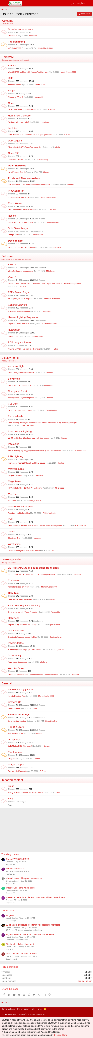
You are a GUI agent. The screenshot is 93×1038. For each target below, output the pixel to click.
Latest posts (8, 910)
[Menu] (4, 3)
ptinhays (43, 662)
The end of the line (15, 733)
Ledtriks (12, 128)
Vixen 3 (12, 277)
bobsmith (57, 247)
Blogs (11, 786)
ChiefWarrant (37, 336)
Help (33, 1009)
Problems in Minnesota (17, 771)
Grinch (11, 103)
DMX (10, 78)
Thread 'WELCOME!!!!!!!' (17, 859)
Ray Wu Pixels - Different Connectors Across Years (29, 185)
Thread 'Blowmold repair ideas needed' (24, 878)
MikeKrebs (50, 271)
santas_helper (85, 981)
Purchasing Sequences (17, 662)
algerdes (37, 538)
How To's (13, 593)
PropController (16, 190)
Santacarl (39, 475)
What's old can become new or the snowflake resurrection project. (35, 525)
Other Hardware (17, 165)
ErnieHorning (42, 160)
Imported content (12, 780)
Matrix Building (16, 469)
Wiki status (12, 36)
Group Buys (14, 739)
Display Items (10, 357)
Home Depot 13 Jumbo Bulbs (20, 385)
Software (7, 256)
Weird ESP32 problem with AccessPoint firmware (28, 72)
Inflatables (13, 444)
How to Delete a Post (16, 696)
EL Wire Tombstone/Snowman (20, 410)
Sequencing (14, 655)
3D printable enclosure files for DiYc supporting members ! (32, 574)
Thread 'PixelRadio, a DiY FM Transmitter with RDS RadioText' (35, 897)
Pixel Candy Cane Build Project (21, 373)
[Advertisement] (47, 828)
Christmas (13, 580)
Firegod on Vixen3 (15, 97)
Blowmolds (14, 378)
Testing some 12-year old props (21, 398)
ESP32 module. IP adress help (20, 222)
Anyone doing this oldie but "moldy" (22, 624)
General (6, 683)
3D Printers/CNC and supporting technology (33, 568)
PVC (10, 519)
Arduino (12, 65)
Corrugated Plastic (18, 391)
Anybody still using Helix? (18, 122)
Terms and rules (8, 1009)
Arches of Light (16, 366)
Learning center (11, 559)
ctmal (35, 708)
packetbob (48, 385)
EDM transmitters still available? (21, 210)
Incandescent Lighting (20, 431)
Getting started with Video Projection (23, 612)
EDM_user (52, 210)
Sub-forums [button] (40, 219)
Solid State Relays (18, 228)
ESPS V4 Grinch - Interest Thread (22, 110)
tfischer (46, 172)
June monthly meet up (17, 721)
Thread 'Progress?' (15, 868)
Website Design (16, 668)
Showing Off (14, 702)
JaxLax (47, 746)
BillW (52, 599)
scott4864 (78, 574)
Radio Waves (15, 203)
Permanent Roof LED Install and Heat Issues (26, 463)
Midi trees (12, 500)
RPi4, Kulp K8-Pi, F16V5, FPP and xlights (25, 488)
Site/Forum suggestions (21, 689)
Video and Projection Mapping (24, 605)
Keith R (67, 135)
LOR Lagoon (15, 140)
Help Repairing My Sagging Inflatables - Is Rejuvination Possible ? (35, 450)
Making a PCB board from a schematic (24, 349)
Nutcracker (14, 329)
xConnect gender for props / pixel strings (24, 649)
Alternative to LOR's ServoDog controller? (25, 147)
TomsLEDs (55, 612)
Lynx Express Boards (16, 172)
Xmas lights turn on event (18, 587)
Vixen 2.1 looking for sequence (20, 271)
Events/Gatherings (18, 714)
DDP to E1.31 (13, 336)
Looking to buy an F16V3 (18, 197)
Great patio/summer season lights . (22, 637)
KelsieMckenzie (56, 637)
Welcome (7, 20)
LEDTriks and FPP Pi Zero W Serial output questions (30, 135)
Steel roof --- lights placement (20, 599)
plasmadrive (55, 624)
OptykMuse (59, 649)
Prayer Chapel (16, 764)
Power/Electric (16, 643)
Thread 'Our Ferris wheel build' (20, 887)
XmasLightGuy (51, 721)
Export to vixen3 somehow (19, 324)
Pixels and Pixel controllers (24, 178)
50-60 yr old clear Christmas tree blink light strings (28, 438)
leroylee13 (39, 97)
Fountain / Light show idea (19, 513)
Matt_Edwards (35, 500)
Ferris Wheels (15, 416)
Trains (11, 531)
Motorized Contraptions (20, 506)
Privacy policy (23, 1009)
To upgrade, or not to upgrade (20, 299)
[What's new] (89, 3)
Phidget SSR (13, 235)
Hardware (7, 57)
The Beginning (16, 41)
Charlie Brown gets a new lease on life (24, 550)
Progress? (12, 759)
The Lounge (15, 752)
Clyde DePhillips (27, 425)
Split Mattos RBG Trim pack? (20, 746)
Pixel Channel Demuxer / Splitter (21, 247)
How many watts (15, 84)
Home (39, 1009)
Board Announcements (20, 29)
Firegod (12, 90)
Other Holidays (16, 630)
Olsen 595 (13, 153)
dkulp (57, 147)
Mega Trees (14, 481)
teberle (39, 733)
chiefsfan (45, 122)
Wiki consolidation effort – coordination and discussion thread (33, 675)
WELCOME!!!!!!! (14, 48)
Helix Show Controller (19, 115)
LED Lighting (15, 456)
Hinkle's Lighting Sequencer (23, 317)
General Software (17, 304)
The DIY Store (16, 727)
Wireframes (14, 544)
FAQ (10, 798)
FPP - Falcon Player (19, 292)
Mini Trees (13, 494)
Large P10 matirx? (15, 475)
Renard (12, 215)
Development (15, 240)
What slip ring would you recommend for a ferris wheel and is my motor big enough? (42, 423)
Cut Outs (13, 403)
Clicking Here (60, 1035)
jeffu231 (22, 286)
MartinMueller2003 (46, 48)
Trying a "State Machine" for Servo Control (25, 792)
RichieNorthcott (49, 513)
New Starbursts (14, 708)
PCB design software (19, 342)
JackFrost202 (39, 84)
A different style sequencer (19, 311)
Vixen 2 (12, 264)
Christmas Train (14, 538)
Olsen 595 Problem (16, 160)
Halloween (13, 618)
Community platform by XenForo (23, 1014)
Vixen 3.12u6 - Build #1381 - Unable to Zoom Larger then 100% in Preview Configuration (44, 284)
